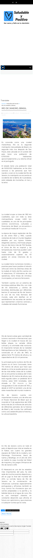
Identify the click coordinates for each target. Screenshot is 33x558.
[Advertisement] (16, 46)
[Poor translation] (6, 528)
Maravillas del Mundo (12, 103)
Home (3, 103)
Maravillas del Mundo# (12, 510)
